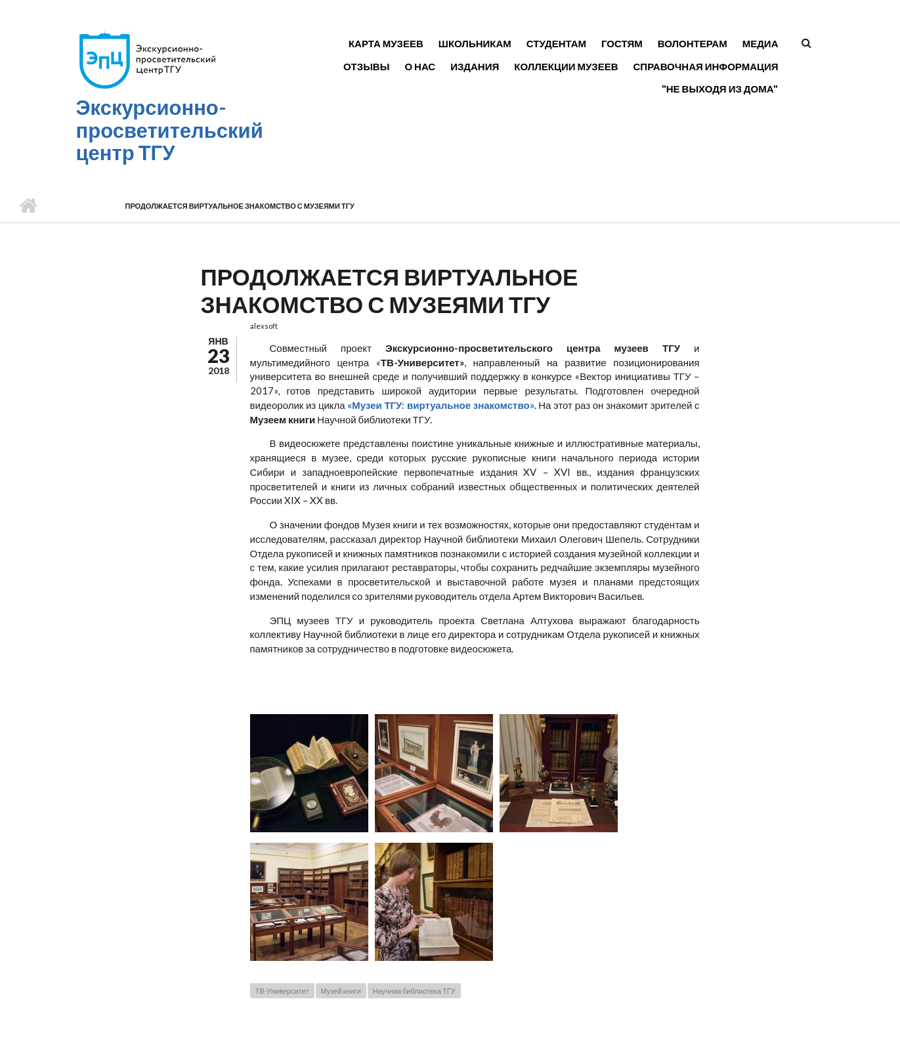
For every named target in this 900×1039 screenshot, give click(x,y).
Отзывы (366, 66)
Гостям (622, 43)
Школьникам (475, 43)
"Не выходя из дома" (720, 89)
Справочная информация (706, 66)
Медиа (760, 43)
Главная (28, 206)
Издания (474, 66)
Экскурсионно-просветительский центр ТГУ (169, 130)
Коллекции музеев (566, 66)
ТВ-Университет (282, 990)
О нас (419, 66)
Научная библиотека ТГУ (414, 990)
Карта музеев (386, 43)
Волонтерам (692, 43)
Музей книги (341, 990)
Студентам (556, 43)
